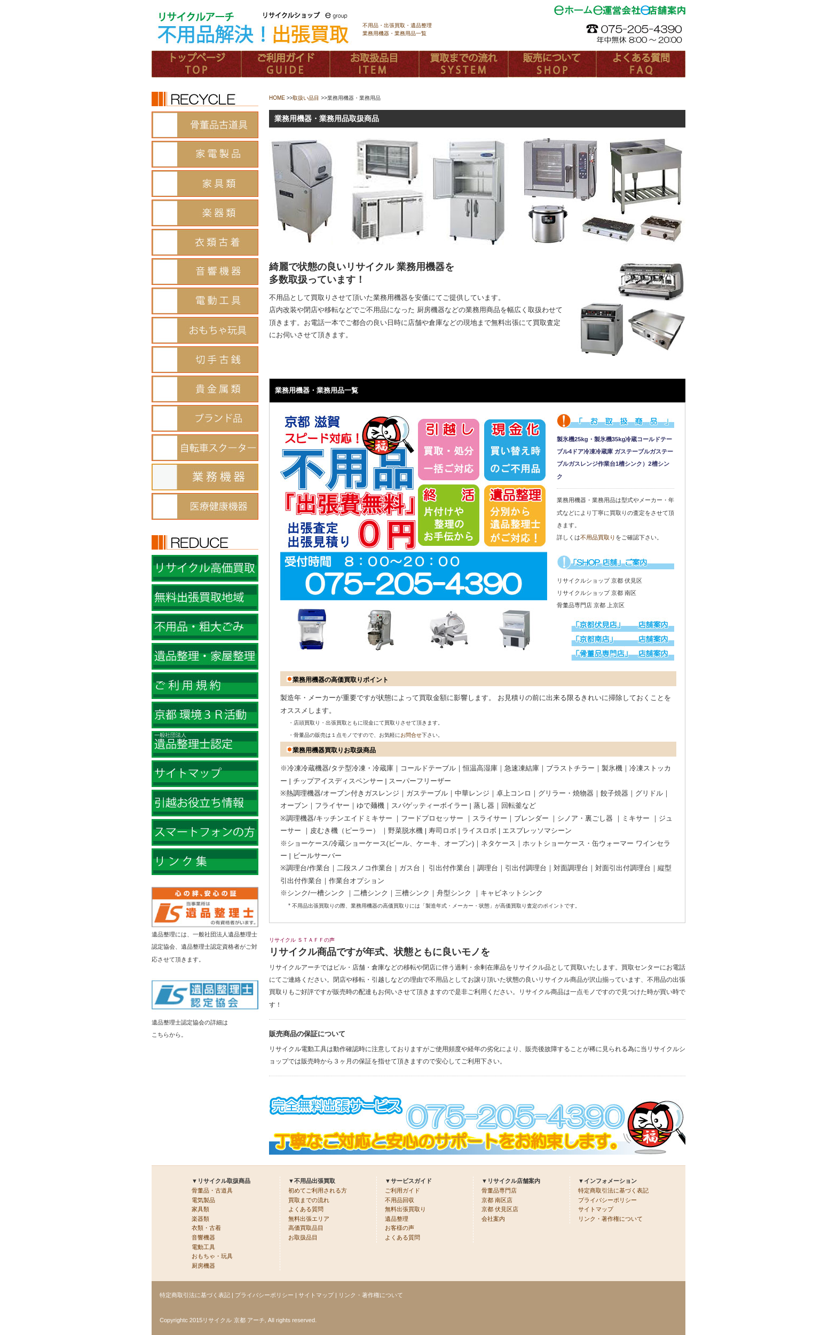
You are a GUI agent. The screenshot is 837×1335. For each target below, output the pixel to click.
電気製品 (203, 1200)
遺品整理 (396, 1218)
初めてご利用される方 (317, 1190)
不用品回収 (399, 1200)
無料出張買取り (405, 1209)
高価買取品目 (305, 1228)
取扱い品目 (306, 98)
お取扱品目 (303, 1237)
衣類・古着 (206, 1228)
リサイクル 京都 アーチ (233, 1320)
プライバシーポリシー (607, 1200)
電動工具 (203, 1247)
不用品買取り (597, 537)
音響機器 (203, 1237)
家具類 (200, 1209)
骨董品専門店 (499, 1190)
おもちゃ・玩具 (212, 1256)
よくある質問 (305, 1209)
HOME (277, 98)
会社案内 (493, 1218)
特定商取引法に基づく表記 (613, 1190)
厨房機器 (203, 1265)
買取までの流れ (308, 1200)
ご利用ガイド (402, 1190)
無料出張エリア (308, 1218)
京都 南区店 (496, 1200)
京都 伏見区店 (499, 1209)
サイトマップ (595, 1209)
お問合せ (411, 735)
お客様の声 (399, 1228)
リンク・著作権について (610, 1218)
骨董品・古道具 (212, 1190)
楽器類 (200, 1218)
